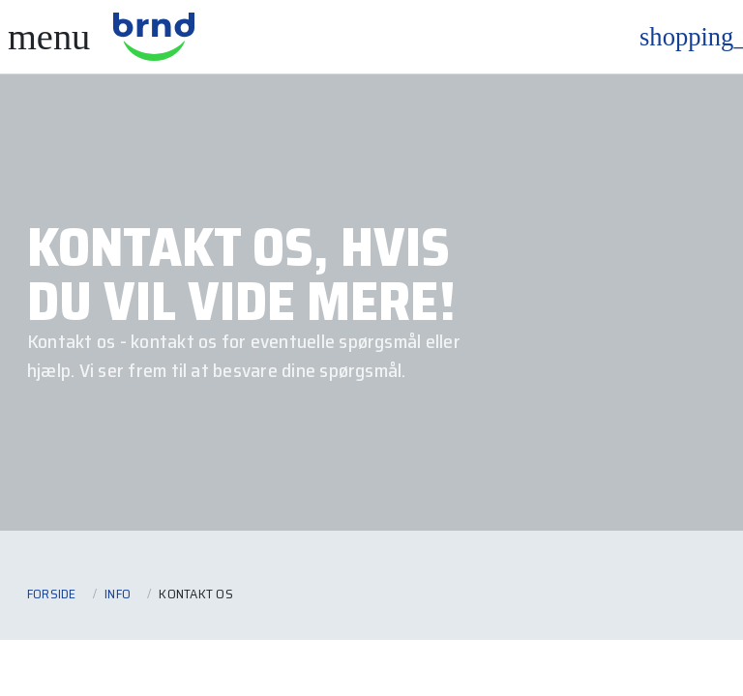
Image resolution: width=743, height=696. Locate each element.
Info (117, 593)
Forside (51, 593)
